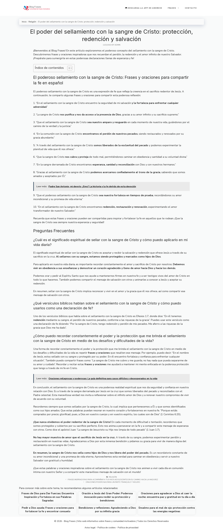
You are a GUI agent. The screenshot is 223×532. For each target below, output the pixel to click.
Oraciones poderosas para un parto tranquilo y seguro (113, 482)
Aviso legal (90, 527)
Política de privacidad (128, 527)
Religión (32, 21)
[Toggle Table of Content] (68, 68)
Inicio (24, 21)
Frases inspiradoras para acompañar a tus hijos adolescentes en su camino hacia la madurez (113, 479)
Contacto (191, 8)
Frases (175, 8)
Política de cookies (106, 527)
